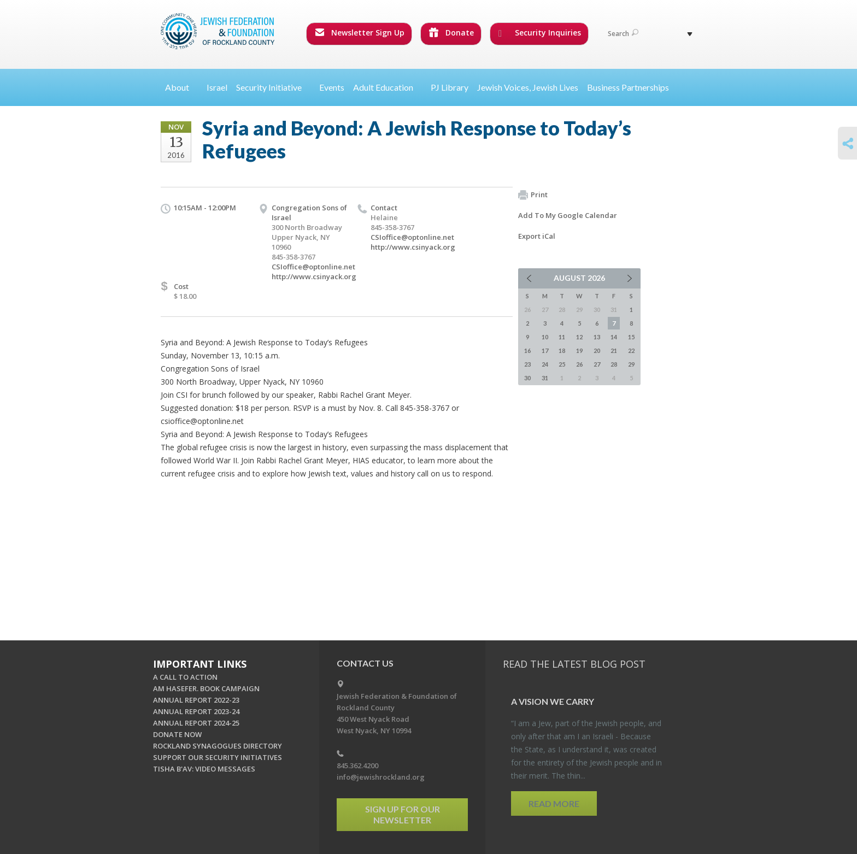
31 (545, 377)
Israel (217, 87)
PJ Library (449, 87)
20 (597, 350)
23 (527, 364)
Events (331, 87)
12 (579, 336)
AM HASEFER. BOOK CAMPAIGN (206, 688)
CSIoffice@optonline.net (313, 267)
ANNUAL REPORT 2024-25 (196, 723)
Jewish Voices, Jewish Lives (527, 87)
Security (273, 87)
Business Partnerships (628, 87)
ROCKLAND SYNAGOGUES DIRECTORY (217, 746)
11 (562, 336)
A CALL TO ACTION (185, 677)
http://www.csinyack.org (314, 276)
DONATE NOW (177, 734)
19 (579, 350)
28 (614, 364)
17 (545, 350)
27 (597, 364)
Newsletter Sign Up (359, 32)
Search (623, 33)
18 (562, 350)
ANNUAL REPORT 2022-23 (196, 700)
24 (545, 364)
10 (545, 336)
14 (614, 336)
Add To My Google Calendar (567, 215)
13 (597, 336)
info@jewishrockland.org (381, 777)
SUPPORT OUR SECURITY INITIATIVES (217, 757)
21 (614, 350)
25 (562, 364)
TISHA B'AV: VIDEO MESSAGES (204, 769)
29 (631, 364)
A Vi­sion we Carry (552, 701)
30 (527, 377)
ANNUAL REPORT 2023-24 (196, 711)
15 (631, 336)
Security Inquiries (539, 32)
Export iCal (536, 236)
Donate (451, 32)
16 (527, 350)
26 (579, 364)
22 (631, 350)
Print (533, 195)
